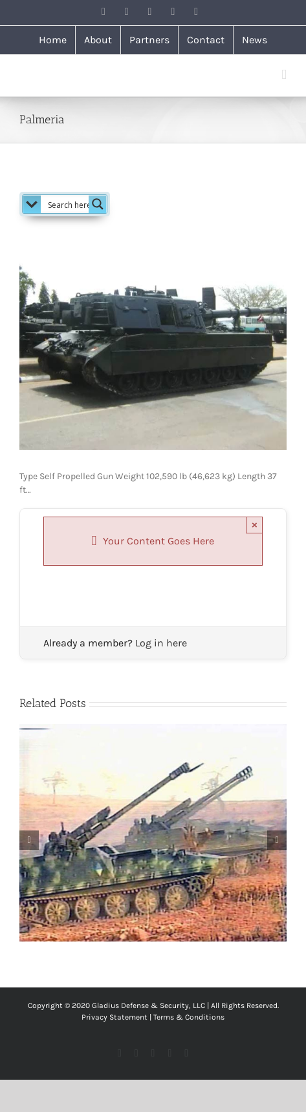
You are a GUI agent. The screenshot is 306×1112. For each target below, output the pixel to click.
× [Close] (254, 524)
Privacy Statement (115, 1017)
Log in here (161, 643)
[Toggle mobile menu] (284, 74)
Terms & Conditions (188, 1017)
